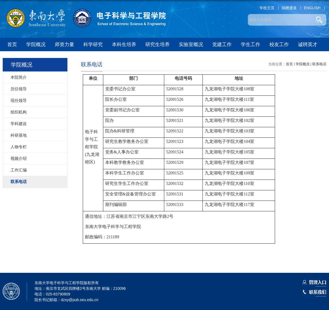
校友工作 (279, 44)
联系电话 (319, 64)
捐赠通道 (289, 8)
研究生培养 (157, 44)
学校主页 (267, 8)
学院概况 (36, 44)
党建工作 (222, 44)
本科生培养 (124, 44)
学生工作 (250, 44)
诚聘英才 (307, 44)
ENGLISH (312, 8)
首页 (12, 44)
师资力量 (64, 44)
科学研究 (93, 44)
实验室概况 (191, 44)
